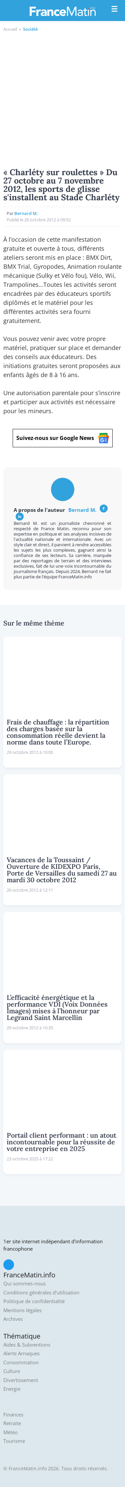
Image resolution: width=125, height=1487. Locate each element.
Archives (13, 1319)
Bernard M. (26, 213)
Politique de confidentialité (34, 1301)
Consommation (21, 1362)
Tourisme (14, 1441)
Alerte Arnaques (21, 1353)
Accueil (10, 29)
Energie (11, 1389)
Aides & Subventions (26, 1345)
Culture (11, 1371)
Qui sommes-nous (24, 1283)
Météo (10, 1432)
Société (30, 29)
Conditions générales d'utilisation (41, 1292)
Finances (13, 1414)
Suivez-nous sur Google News (62, 438)
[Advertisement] (62, 98)
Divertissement (20, 1380)
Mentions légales (22, 1310)
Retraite (12, 1423)
